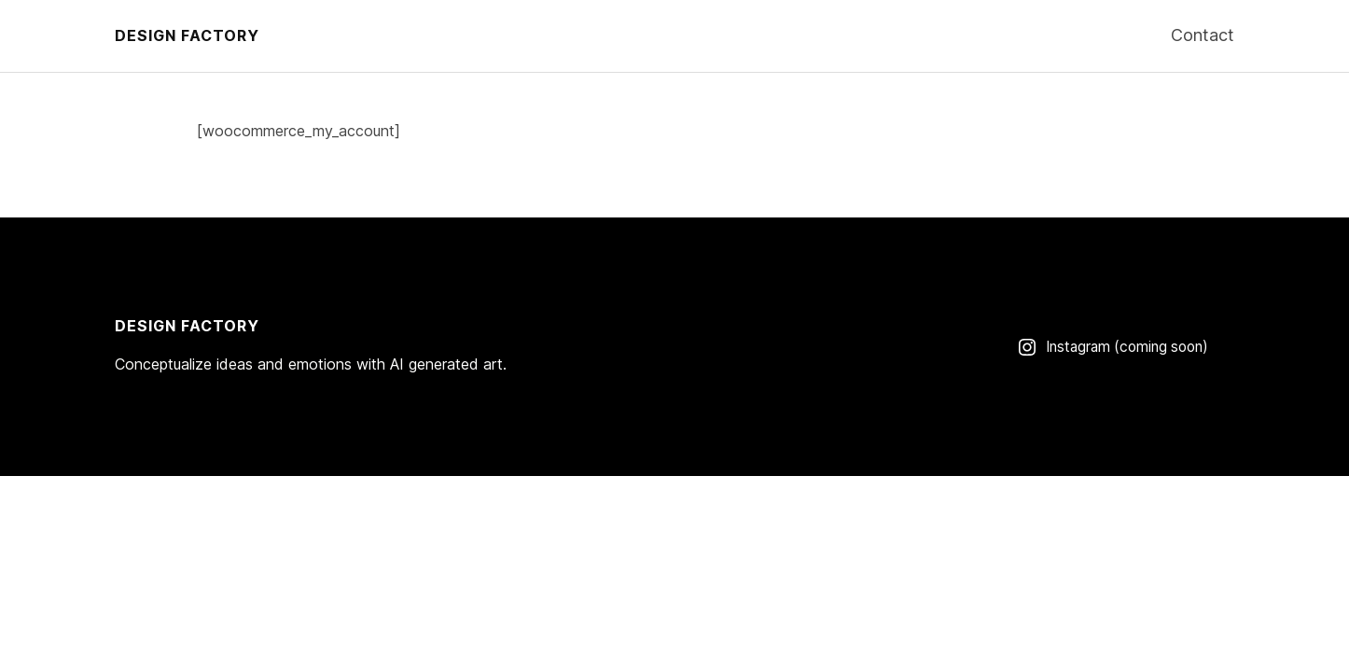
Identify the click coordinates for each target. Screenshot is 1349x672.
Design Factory (187, 35)
